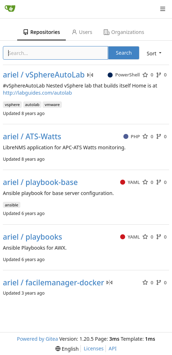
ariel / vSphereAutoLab (44, 75)
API (113, 348)
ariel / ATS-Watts (32, 136)
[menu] (154, 53)
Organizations (124, 32)
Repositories (41, 32)
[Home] (10, 9)
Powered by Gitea (37, 338)
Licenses (94, 348)
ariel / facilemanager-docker (53, 283)
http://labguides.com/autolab (37, 92)
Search (124, 52)
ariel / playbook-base (40, 182)
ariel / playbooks (32, 237)
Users (82, 32)
